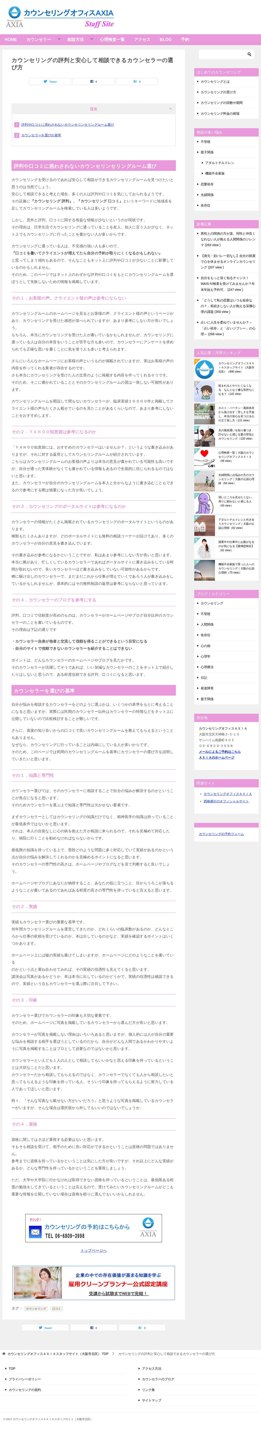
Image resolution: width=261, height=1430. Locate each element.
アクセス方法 (151, 1368)
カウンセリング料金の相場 (220, 113)
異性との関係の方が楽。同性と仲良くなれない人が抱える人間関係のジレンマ (228, 239)
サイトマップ (151, 1400)
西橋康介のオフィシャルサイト (226, 801)
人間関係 (207, 624)
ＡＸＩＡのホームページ (216, 757)
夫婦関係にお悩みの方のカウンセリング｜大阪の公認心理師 (236, 479)
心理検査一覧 (112, 39)
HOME (11, 39)
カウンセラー (38, 39)
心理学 (205, 656)
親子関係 (207, 152)
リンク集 (148, 1390)
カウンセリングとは (215, 81)
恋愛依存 (207, 184)
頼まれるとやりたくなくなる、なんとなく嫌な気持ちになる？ (236, 390)
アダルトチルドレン (219, 163)
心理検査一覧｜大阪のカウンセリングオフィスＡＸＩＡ (236, 457)
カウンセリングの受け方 (218, 92)
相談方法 (75, 39)
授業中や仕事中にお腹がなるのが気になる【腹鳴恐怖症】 (236, 546)
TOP (58, 1354)
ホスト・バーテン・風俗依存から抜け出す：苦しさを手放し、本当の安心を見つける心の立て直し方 (236, 414)
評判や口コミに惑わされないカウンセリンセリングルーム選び (67, 124)
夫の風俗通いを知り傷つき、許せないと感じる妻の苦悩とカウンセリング (236, 434)
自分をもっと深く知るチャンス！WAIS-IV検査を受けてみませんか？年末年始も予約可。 (228, 283)
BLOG (166, 39)
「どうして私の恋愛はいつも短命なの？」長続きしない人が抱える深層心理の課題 (228, 306)
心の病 (205, 646)
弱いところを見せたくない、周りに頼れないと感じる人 (236, 501)
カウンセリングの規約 (25, 1390)
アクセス (142, 39)
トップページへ (94, 1250)
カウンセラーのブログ (158, 1379)
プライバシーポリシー (25, 1379)
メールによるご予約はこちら (220, 752)
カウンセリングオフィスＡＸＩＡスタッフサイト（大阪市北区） (236, 367)
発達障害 (207, 688)
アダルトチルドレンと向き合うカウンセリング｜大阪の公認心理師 (236, 524)
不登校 (205, 141)
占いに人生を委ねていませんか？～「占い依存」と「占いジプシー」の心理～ (228, 328)
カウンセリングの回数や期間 (222, 103)
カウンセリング (36, 1308)
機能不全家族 (215, 173)
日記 (204, 677)
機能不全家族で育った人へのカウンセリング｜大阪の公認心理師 (236, 568)
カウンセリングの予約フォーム (221, 834)
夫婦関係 (207, 195)
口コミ (56, 1308)
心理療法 (207, 667)
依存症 (205, 205)
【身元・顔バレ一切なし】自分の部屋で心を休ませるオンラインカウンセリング (228, 261)
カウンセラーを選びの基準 (41, 135)
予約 (185, 39)
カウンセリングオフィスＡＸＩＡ (228, 794)
